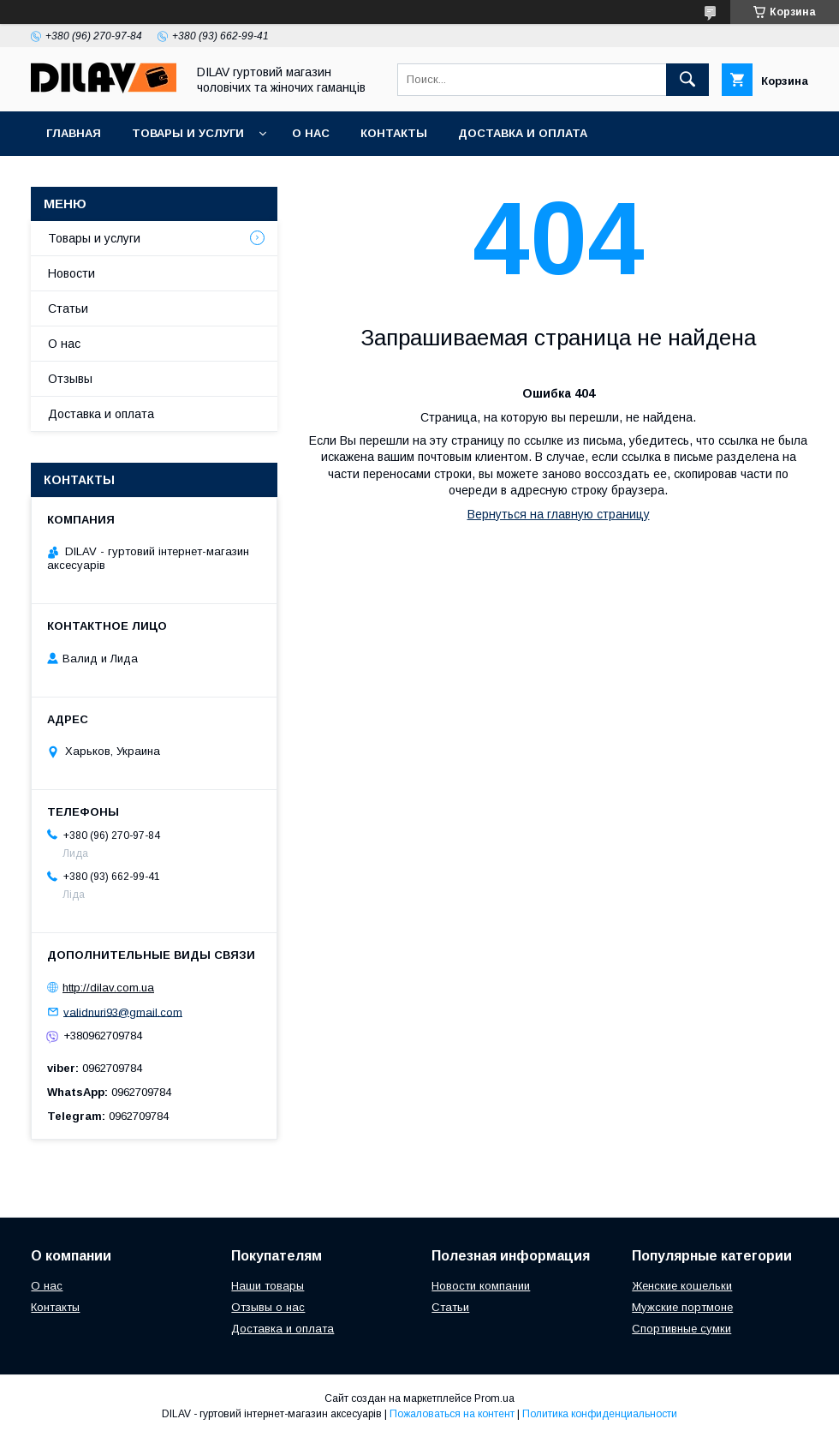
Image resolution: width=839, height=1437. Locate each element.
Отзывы (70, 379)
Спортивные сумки (681, 1328)
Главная (73, 133)
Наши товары (267, 1285)
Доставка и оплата (522, 133)
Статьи (68, 308)
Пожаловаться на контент (452, 1414)
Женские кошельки (682, 1285)
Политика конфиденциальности (599, 1414)
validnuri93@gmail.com (122, 1011)
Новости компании (480, 1285)
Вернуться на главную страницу (558, 514)
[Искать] (687, 79)
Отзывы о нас (268, 1307)
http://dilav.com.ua (108, 987)
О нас (311, 133)
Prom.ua (494, 1398)
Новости (71, 273)
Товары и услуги (188, 133)
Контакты (393, 133)
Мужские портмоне (682, 1307)
